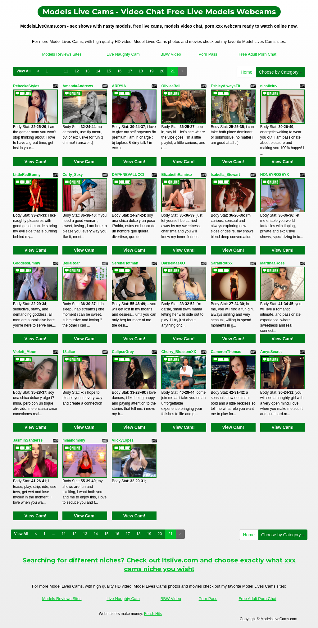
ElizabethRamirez (176, 174)
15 (109, 71)
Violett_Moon (24, 352)
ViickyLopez (122, 440)
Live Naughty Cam (123, 54)
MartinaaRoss (272, 263)
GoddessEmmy (26, 263)
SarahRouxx (222, 263)
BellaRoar (71, 263)
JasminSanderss (28, 440)
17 (130, 71)
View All (23, 71)
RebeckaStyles (26, 86)
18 (141, 71)
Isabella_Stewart (225, 174)
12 (77, 71)
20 (162, 71)
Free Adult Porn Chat (257, 54)
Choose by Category (280, 72)
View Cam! (36, 161)
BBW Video (171, 54)
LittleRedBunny (27, 174)
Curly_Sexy (72, 174)
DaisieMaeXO (173, 263)
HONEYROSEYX (274, 174)
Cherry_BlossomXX (178, 352)
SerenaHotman (125, 263)
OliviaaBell (170, 86)
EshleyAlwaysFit (225, 86)
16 (119, 71)
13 (87, 71)
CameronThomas (226, 352)
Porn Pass (208, 54)
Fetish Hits (153, 614)
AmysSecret (271, 352)
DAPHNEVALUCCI (128, 174)
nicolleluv (268, 86)
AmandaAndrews (77, 86)
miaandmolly (73, 440)
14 (98, 71)
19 (151, 71)
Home (246, 72)
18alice (68, 352)
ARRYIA (119, 86)
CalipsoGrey (123, 352)
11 (66, 71)
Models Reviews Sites (61, 54)
